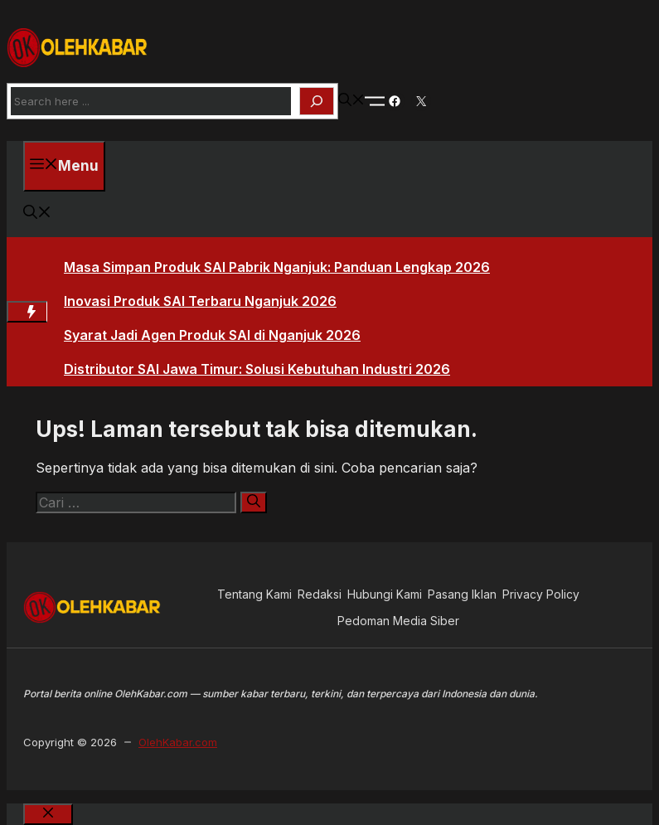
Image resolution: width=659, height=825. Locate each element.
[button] (351, 101)
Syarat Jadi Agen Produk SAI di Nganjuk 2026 (212, 335)
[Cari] (253, 502)
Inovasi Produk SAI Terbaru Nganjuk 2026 (200, 301)
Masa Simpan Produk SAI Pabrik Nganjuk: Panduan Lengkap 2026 (277, 267)
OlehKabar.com (177, 742)
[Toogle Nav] (375, 101)
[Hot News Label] (27, 312)
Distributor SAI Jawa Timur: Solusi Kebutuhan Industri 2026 (257, 369)
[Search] (316, 101)
